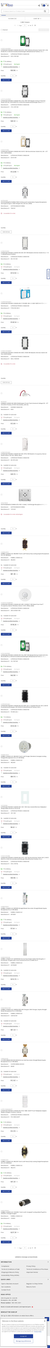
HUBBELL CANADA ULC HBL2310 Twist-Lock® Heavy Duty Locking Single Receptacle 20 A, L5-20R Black (24, 1162)
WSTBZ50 (4, 402)
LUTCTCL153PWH (6, 99)
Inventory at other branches (10, 67)
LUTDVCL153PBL (5, 856)
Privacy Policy (30, 1266)
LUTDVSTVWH (5, 150)
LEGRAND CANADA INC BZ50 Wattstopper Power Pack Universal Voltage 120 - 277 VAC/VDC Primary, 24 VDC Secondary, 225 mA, (24, 404)
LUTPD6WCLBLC (5, 704)
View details (6, 232)
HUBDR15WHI (5, 906)
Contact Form (5, 1290)
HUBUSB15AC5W (6, 1008)
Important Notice (32, 1272)
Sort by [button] (36, 18)
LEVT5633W (4, 200)
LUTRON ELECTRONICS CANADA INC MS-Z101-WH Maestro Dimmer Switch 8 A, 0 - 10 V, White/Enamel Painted (25, 253)
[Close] (45, 1321)
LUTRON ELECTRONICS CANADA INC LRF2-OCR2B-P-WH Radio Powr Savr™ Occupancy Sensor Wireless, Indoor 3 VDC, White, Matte (22, 605)
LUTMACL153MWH (6, 351)
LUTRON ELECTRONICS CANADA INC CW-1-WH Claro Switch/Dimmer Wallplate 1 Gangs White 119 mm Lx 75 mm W (24, 807)
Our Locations (6, 1287)
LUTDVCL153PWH (6, 48)
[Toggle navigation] (2, 5)
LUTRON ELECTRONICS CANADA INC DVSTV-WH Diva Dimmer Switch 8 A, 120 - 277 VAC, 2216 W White (24, 152)
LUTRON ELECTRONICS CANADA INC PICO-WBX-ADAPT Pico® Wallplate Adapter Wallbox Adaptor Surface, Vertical (24, 1111)
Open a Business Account (9, 1284)
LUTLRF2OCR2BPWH (7, 603)
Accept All (23, 1336)
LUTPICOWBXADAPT (6, 1109)
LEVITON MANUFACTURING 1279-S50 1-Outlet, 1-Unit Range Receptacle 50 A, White (24, 504)
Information (25, 1262)
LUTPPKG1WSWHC (6, 302)
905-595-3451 (16, 1303)
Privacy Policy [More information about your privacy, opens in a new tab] (37, 1331)
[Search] (25, 11)
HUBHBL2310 (4, 1160)
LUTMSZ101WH (5, 251)
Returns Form (31, 1287)
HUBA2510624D (5, 957)
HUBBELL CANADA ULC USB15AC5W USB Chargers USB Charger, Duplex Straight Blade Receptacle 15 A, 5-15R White (24, 1010)
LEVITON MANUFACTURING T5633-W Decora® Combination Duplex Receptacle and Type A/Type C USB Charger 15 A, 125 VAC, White (24, 202)
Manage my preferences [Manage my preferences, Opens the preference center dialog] (23, 1341)
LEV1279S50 (4, 503)
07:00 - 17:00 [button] (44, 4)
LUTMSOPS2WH (5, 452)
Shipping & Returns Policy (10, 1272)
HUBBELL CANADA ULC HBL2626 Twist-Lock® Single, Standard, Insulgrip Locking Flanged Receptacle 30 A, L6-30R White (23, 757)
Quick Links (25, 1279)
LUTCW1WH (4, 805)
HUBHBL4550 (5, 552)
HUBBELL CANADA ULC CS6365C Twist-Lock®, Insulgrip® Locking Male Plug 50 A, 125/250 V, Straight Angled (24, 1212)
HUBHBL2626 (5, 755)
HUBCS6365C (5, 1210)
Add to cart (6, 80)
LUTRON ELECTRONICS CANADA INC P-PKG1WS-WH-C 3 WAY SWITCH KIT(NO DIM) (24, 303)
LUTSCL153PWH (5, 653)
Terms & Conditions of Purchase (37, 1269)
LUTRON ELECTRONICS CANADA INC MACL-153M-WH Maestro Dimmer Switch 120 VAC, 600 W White (24, 353)
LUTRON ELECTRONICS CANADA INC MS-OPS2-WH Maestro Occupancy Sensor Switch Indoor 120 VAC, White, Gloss (23, 454)
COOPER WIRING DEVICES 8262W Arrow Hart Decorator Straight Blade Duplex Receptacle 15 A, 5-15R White (23, 1060)
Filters (12, 18)
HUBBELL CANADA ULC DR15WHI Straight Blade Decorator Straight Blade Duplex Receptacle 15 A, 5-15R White (24, 909)
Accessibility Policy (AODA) (10, 1275)
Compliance (5, 1266)
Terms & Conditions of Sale (10, 1269)
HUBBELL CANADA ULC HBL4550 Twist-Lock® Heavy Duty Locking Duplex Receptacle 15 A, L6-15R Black (25, 554)
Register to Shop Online (34, 1284)
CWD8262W (4, 1058)
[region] (23, 1332)
